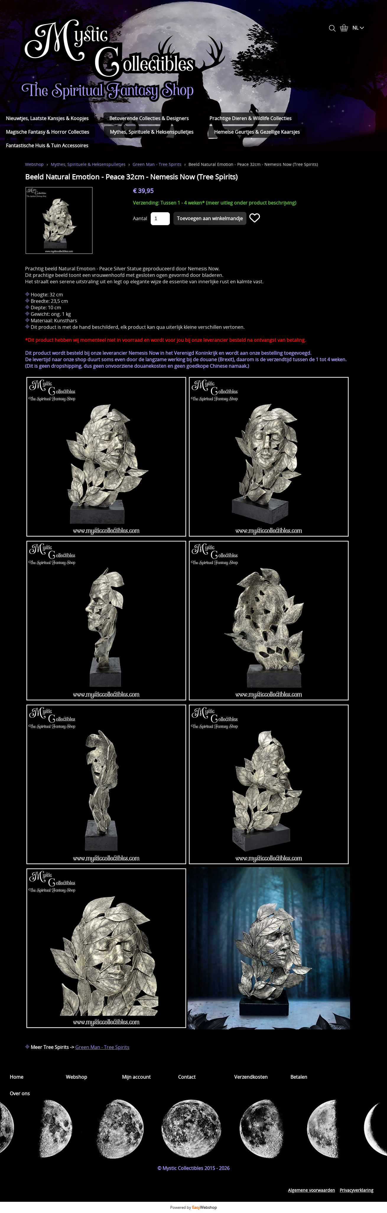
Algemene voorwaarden (311, 1190)
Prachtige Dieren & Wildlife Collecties (250, 118)
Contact (187, 1077)
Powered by (193, 1207)
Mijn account (136, 1077)
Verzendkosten (251, 1077)
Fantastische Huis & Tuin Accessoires (47, 145)
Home (16, 1077)
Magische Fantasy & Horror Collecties (47, 132)
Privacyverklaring (356, 1190)
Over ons (20, 1093)
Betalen (298, 1077)
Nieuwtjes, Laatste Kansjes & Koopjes (47, 118)
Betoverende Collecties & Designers (149, 118)
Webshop (34, 164)
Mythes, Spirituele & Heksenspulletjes (152, 132)
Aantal (140, 218)
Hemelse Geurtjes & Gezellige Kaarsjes (257, 132)
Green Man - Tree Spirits (157, 164)
